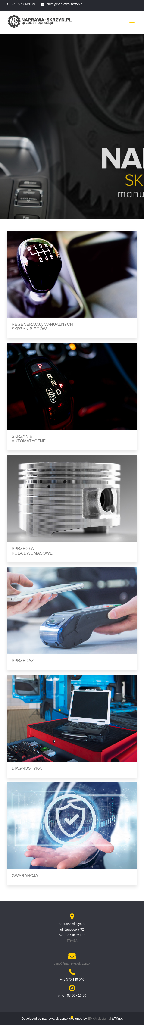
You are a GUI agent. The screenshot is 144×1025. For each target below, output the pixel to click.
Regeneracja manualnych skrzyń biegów (42, 326)
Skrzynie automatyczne (29, 438)
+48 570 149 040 (24, 4)
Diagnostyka (27, 768)
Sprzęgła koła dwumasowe (32, 551)
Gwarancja (25, 875)
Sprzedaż (23, 660)
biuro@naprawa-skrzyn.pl (65, 4)
